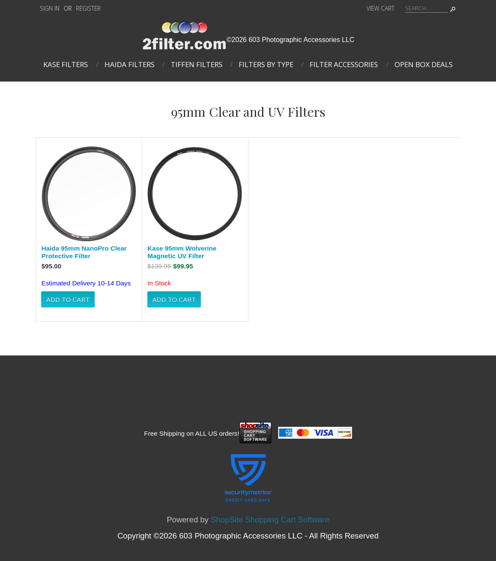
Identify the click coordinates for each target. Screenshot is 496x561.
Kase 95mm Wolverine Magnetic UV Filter (181, 252)
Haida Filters (129, 64)
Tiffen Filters (197, 64)
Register (88, 8)
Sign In (49, 8)
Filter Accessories (344, 64)
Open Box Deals (424, 64)
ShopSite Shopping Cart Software (270, 519)
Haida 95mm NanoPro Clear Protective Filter (84, 252)
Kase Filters (65, 64)
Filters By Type (266, 64)
